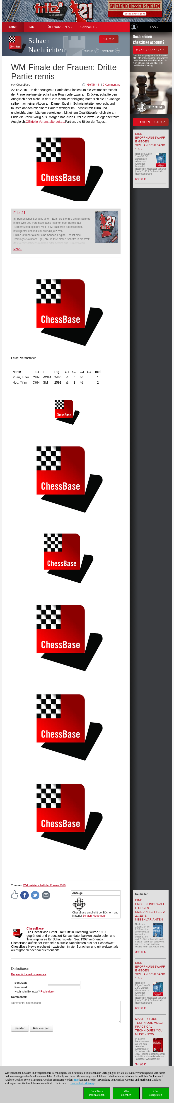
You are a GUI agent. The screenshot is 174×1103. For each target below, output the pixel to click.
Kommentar (18, 997)
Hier (76, 1079)
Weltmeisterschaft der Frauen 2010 (44, 885)
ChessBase (35, 928)
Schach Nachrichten (46, 45)
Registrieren (48, 991)
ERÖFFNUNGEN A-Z (58, 27)
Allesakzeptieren (155, 1093)
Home (32, 27)
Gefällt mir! (93, 84)
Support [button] (89, 27)
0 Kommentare (112, 84)
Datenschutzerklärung (82, 1083)
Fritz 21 (19, 213)
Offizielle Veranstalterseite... (45, 121)
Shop (13, 27)
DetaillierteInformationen (97, 1093)
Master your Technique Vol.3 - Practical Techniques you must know (150, 1026)
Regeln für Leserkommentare (28, 974)
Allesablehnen (126, 1093)
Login (154, 27)
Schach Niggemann (94, 915)
